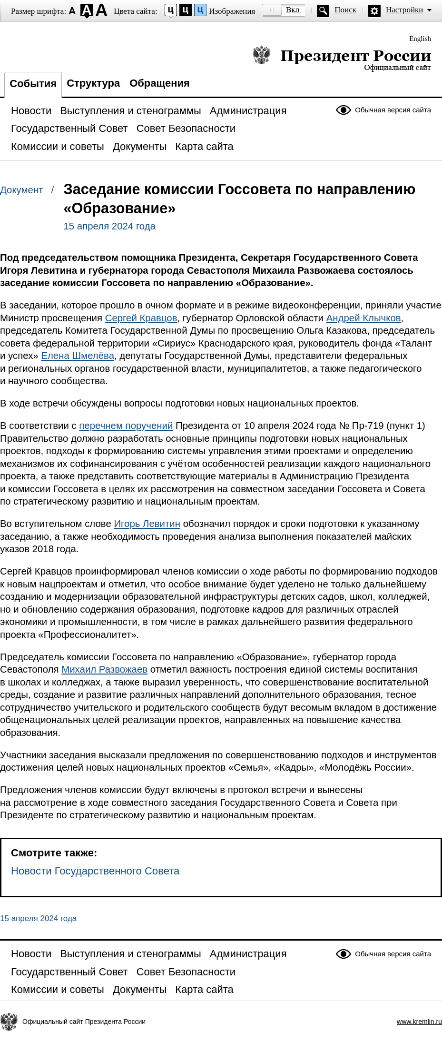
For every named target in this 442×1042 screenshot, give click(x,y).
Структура (93, 83)
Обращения (159, 83)
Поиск (345, 9)
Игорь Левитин (147, 523)
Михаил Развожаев (104, 669)
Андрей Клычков (363, 318)
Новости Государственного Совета (95, 871)
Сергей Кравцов (141, 318)
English (420, 38)
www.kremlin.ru (419, 1021)
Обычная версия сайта (393, 110)
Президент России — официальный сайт (342, 58)
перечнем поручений (126, 425)
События (33, 83)
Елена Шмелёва (77, 355)
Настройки (404, 9)
